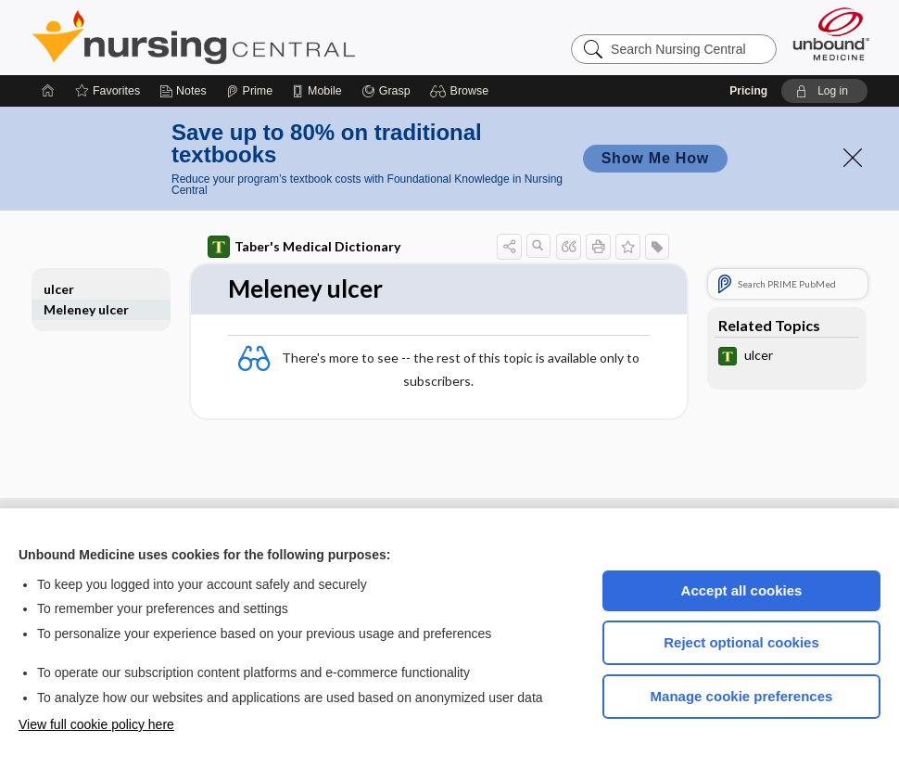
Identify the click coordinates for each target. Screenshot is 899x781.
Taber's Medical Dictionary (304, 247)
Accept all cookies (742, 590)
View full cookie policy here (96, 724)
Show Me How (655, 158)
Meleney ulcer (86, 309)
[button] (462, 91)
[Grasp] (386, 91)
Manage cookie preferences (742, 696)
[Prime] (249, 91)
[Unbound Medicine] (831, 34)
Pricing (748, 90)
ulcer (59, 289)
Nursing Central (263, 37)
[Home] (48, 91)
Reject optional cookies (741, 642)
